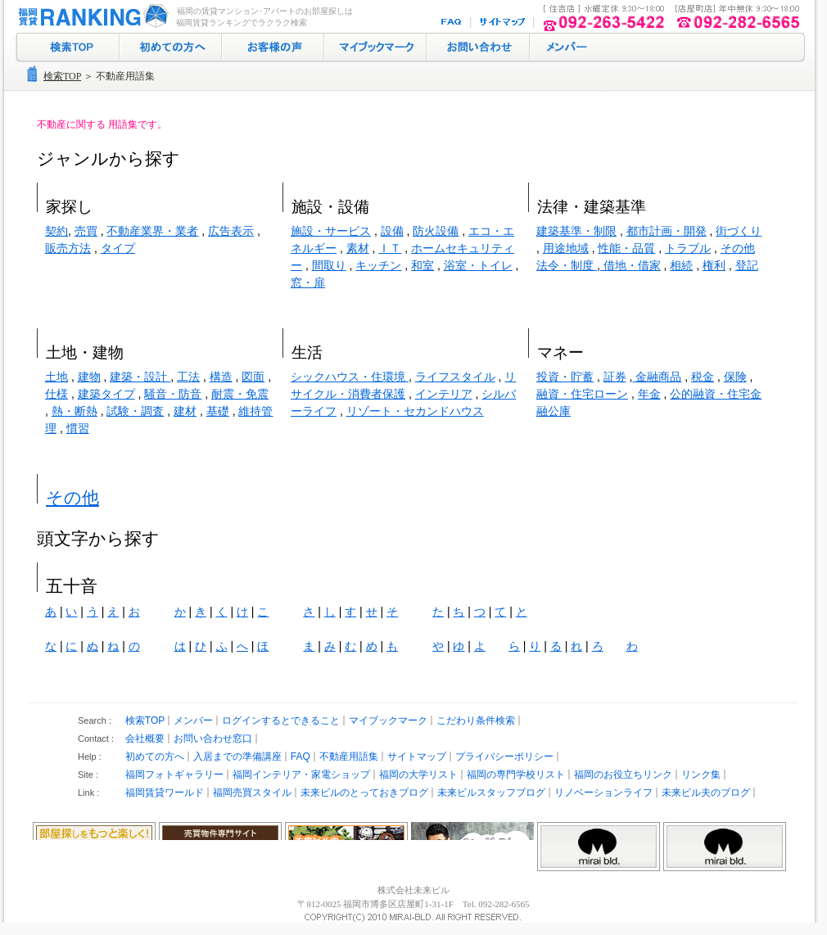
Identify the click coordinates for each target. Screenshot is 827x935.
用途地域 (566, 248)
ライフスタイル (455, 376)
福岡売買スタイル (252, 792)
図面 (253, 376)
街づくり (738, 230)
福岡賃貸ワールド (164, 792)
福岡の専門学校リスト (516, 774)
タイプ (118, 248)
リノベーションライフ (603, 792)
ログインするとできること (281, 720)
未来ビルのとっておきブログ (364, 792)
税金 (702, 376)
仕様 (56, 393)
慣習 (77, 428)
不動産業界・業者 (152, 230)
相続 (681, 265)
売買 (86, 230)
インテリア (443, 393)
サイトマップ (503, 22)
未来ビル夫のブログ (706, 792)
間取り (329, 265)
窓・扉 (308, 282)
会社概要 (145, 738)
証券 (614, 376)
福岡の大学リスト (418, 774)
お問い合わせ (478, 47)
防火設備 (436, 230)
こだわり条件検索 (475, 720)
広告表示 (231, 230)
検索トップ (68, 47)
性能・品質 (626, 248)
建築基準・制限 (576, 230)
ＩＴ (389, 248)
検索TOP (62, 76)
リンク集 (701, 774)
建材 (185, 411)
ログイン (565, 47)
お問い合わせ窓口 (213, 738)
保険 (735, 376)
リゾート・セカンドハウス (415, 411)
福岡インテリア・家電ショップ (301, 774)
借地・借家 (630, 265)
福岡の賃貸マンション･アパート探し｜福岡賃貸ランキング (90, 16)
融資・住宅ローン (582, 393)
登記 (746, 265)
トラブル (688, 248)
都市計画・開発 (666, 230)
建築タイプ (106, 393)
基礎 (217, 411)
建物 (89, 376)
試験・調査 (135, 411)
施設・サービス (331, 230)
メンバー (193, 720)
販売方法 (68, 248)
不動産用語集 (348, 756)
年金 (649, 393)
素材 (357, 248)
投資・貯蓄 (565, 376)
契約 (56, 230)
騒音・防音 (172, 393)
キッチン (378, 265)
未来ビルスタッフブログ (491, 792)
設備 (392, 230)
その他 (72, 497)
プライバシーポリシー (504, 756)
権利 (714, 265)
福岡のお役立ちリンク (623, 774)
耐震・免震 (240, 393)
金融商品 (656, 376)
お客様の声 (273, 47)
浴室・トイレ (478, 265)
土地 (56, 376)
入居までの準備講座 (237, 756)
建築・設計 (140, 376)
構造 (221, 376)
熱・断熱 (74, 411)
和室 (422, 265)
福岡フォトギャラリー (174, 774)
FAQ (453, 22)
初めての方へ (171, 47)
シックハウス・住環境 (350, 376)
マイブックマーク (375, 47)
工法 (188, 376)
